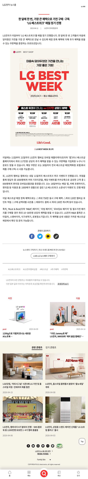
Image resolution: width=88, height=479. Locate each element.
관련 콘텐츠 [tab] (37, 347)
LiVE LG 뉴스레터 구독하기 (44, 255)
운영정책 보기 (63, 283)
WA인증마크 (59, 445)
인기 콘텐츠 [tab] (51, 347)
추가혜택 (55, 269)
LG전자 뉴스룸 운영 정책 (42, 451)
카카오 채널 (52, 445)
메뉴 (29, 475)
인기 (78, 475)
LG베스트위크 (14, 269)
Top (82, 441)
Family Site (43, 459)
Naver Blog (43, 445)
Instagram (38, 445)
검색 (44, 473)
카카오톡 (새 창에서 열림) (48, 236)
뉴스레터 (83, 6)
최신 (59, 475)
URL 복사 (56, 236)
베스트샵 (44, 269)
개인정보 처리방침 (42, 454)
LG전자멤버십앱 (30, 269)
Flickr (47, 445)
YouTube (33, 445)
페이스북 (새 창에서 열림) (32, 236)
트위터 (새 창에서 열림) (40, 236)
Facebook (28, 445)
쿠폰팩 (65, 269)
